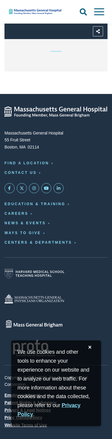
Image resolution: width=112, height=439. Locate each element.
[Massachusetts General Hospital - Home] (56, 112)
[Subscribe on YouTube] (46, 188)
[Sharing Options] (98, 31)
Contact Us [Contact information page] (20, 173)
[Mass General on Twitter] (22, 188)
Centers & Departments (38, 242)
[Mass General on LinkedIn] (58, 188)
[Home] (37, 11)
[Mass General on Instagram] (34, 188)
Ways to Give (22, 233)
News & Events (25, 223)
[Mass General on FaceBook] (9, 188)
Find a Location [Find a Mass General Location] (26, 163)
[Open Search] (83, 12)
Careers (16, 213)
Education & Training (34, 204)
